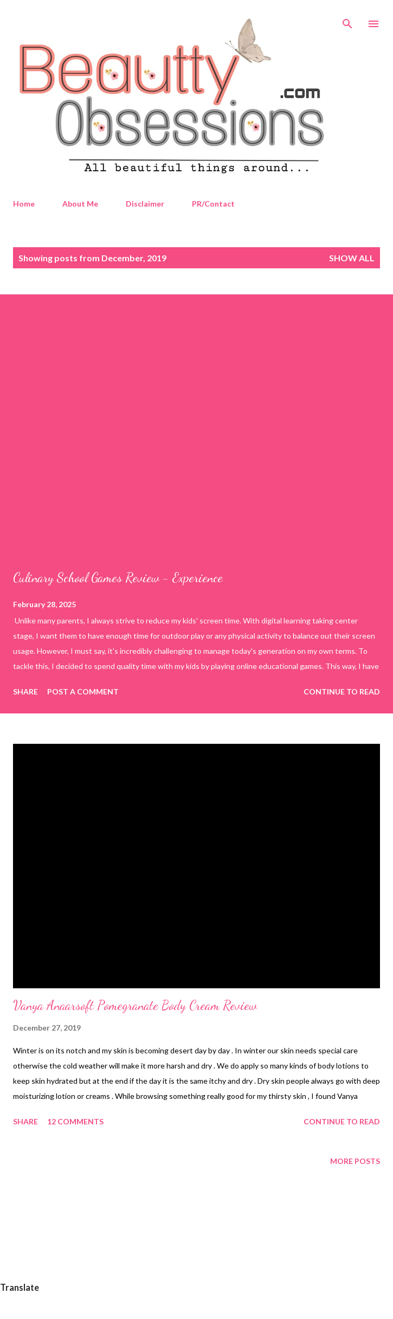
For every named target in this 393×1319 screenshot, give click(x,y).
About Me (80, 203)
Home (24, 203)
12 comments (75, 1121)
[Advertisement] (196, 1241)
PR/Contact (213, 203)
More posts (355, 1161)
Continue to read (342, 691)
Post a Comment (83, 691)
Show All (352, 258)
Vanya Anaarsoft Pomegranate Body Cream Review (135, 1005)
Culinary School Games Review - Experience (118, 577)
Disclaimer (145, 203)
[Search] (347, 19)
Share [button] (25, 691)
